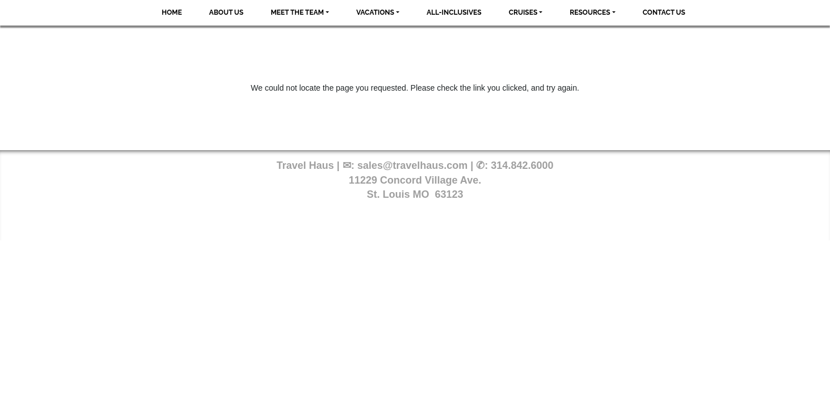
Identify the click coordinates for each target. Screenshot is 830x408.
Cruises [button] (523, 12)
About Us (226, 12)
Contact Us (664, 12)
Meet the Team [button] (297, 12)
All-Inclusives (454, 12)
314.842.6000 (522, 165)
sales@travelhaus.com (412, 165)
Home (172, 12)
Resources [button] (590, 12)
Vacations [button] (375, 12)
